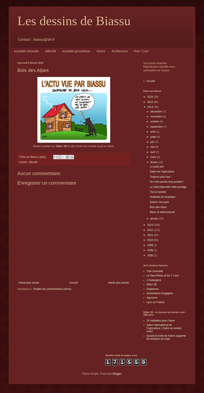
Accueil (73, 282)
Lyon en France (155, 302)
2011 (150, 235)
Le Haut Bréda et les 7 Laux (162, 275)
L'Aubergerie (153, 280)
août (153, 131)
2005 (150, 255)
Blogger (117, 373)
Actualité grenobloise (76, 51)
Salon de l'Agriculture (162, 171)
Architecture (120, 51)
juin (152, 141)
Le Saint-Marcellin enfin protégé (168, 186)
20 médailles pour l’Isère (160, 320)
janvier (154, 218)
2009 (150, 245)
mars (153, 157)
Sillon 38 (61, 146)
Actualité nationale (26, 51)
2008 (150, 250)
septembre (156, 126)
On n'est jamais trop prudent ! (167, 181)
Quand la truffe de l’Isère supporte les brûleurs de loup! (166, 337)
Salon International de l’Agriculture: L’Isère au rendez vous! (163, 328)
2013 (150, 224)
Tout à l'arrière (158, 191)
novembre (156, 116)
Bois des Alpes (158, 207)
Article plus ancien (118, 282)
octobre (155, 121)
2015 (150, 102)
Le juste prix (157, 166)
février (154, 162)
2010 (150, 240)
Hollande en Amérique (162, 196)
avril (153, 152)
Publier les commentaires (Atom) (52, 289)
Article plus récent (28, 282)
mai (152, 146)
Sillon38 (50, 51)
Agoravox (152, 297)
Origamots (152, 289)
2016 (150, 96)
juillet (153, 136)
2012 (150, 230)
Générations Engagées (159, 293)
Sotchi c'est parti (159, 202)
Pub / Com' (141, 51)
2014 (150, 107)
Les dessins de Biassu (74, 21)
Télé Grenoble (154, 271)
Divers (101, 51)
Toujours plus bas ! (160, 176)
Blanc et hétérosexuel (162, 212)
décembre (156, 111)
